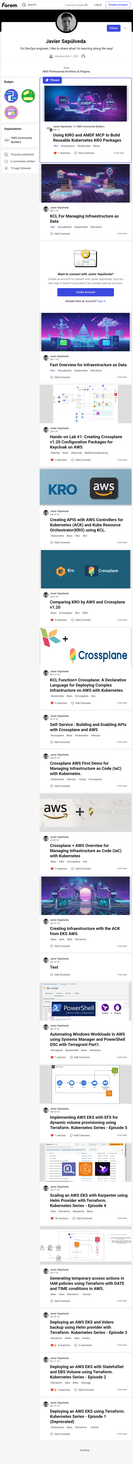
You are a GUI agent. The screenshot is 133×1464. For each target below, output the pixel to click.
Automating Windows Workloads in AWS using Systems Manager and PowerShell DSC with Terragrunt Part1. (87, 1039)
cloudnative (68, 146)
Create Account (85, 292)
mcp (96, 146)
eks (61, 861)
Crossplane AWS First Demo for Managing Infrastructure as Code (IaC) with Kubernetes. (86, 768)
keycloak (76, 453)
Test (54, 967)
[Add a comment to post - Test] (60, 974)
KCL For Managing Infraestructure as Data (84, 219)
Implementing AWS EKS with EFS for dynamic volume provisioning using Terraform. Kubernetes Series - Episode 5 (88, 1122)
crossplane (65, 613)
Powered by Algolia (76, 5)
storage (86, 1383)
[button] (11, 96)
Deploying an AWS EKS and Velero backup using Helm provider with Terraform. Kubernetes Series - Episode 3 (88, 1327)
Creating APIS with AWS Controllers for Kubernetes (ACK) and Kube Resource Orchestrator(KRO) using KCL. (86, 525)
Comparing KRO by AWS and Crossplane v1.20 (87, 605)
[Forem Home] (9, 4)
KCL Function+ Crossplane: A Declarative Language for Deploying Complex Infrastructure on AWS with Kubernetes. (88, 685)
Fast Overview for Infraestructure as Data (88, 364)
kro (77, 536)
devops (95, 735)
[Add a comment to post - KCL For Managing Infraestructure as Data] (60, 233)
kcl (56, 146)
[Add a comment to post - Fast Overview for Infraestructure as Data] (60, 377)
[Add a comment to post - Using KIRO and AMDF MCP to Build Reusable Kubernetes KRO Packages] (61, 153)
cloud (82, 779)
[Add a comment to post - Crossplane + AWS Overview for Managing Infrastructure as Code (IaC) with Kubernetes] (58, 869)
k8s (85, 613)
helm (68, 1338)
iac (93, 696)
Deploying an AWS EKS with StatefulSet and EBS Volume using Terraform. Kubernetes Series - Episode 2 (87, 1371)
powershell (71, 1050)
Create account (118, 4)
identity (55, 453)
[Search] (24, 5)
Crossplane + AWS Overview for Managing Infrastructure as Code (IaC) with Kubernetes (86, 850)
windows (95, 1050)
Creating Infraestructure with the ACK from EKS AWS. (85, 931)
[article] (85, 120)
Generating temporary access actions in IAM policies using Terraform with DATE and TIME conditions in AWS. (87, 1283)
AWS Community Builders (91, 126)
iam (62, 1294)
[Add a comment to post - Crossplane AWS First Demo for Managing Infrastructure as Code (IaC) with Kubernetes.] (60, 786)
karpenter (78, 1211)
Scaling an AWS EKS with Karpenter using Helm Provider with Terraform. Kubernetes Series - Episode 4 (89, 1200)
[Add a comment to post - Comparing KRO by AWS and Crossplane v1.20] (58, 620)
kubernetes (84, 146)
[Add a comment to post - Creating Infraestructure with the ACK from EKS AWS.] (60, 946)
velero (86, 1338)
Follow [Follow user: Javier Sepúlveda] (114, 28)
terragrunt (57, 1050)
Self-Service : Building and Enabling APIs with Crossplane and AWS (88, 727)
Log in (98, 4)
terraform (96, 227)
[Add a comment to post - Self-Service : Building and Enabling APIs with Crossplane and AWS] (60, 742)
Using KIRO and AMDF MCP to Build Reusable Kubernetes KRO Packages (87, 138)
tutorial (86, 1294)
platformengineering (96, 453)
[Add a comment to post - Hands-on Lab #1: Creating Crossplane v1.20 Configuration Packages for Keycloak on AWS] (58, 460)
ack (61, 939)
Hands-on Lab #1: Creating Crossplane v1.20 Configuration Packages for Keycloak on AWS (86, 442)
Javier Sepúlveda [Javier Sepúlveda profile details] (62, 126)
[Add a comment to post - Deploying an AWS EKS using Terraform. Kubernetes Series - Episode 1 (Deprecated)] (60, 1434)
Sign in (101, 301)
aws (65, 453)
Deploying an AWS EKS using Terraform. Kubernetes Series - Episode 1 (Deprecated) (87, 1416)
